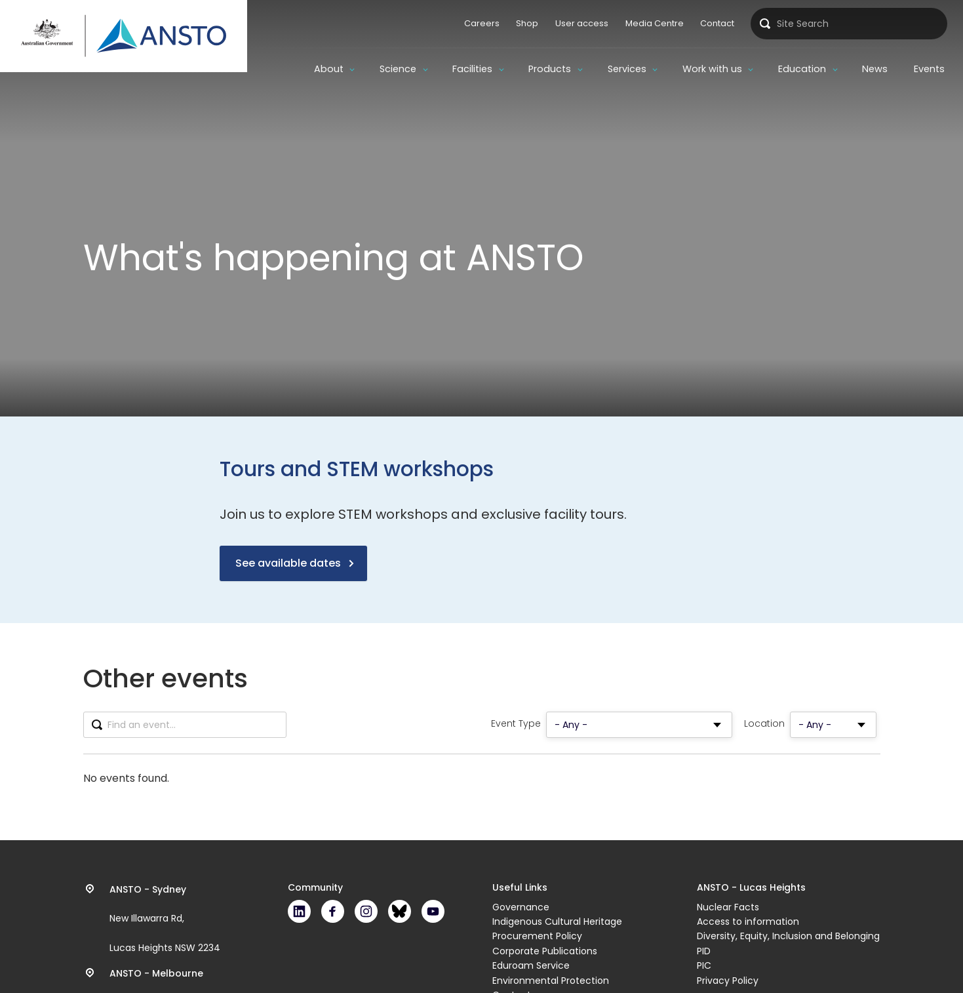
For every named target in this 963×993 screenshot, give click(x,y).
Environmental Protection (550, 980)
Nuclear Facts (728, 907)
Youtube (433, 911)
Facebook (332, 911)
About (329, 68)
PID (704, 951)
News (875, 68)
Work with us (712, 68)
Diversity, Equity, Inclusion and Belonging (788, 935)
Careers (482, 23)
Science (398, 68)
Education (802, 68)
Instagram (366, 911)
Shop (527, 23)
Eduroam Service (531, 965)
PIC (704, 965)
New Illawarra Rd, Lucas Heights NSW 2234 (164, 919)
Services (627, 68)
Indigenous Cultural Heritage (557, 921)
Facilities (472, 68)
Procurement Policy (537, 935)
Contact (717, 23)
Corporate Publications (544, 951)
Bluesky (399, 911)
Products (549, 68)
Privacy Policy (727, 980)
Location (764, 724)
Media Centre (654, 23)
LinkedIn (299, 911)
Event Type (516, 724)
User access (581, 23)
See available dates (288, 563)
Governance (520, 907)
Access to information (748, 921)
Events (929, 68)
